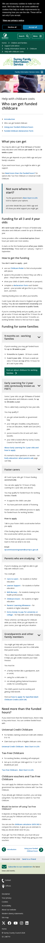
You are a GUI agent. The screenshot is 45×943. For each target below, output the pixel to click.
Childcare (33, 48)
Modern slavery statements (12, 913)
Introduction (9, 119)
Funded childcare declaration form (18, 131)
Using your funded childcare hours (18, 127)
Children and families (19, 43)
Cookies (5, 902)
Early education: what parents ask (18, 458)
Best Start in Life (30, 198)
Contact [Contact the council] (8, 880)
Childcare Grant (13, 599)
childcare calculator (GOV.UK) (27, 824)
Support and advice (12, 46)
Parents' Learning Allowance (18, 605)
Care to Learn (12, 579)
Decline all (12, 27)
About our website (9, 909)
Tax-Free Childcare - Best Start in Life (17, 770)
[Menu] (37, 36)
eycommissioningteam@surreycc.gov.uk (21, 550)
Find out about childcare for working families (21, 371)
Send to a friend (29, 859)
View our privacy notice (13, 20)
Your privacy (6, 898)
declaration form (20, 285)
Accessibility (6, 905)
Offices (8, 886)
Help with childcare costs (14, 51)
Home (4, 43)
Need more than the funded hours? (20, 173)
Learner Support (14, 585)
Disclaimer (6, 894)
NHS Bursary (12, 592)
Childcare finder (17, 268)
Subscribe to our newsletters (20, 867)
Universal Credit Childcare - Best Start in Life (20, 746)
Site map (5, 917)
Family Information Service (15, 48)
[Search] (24, 36)
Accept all (33, 27)
